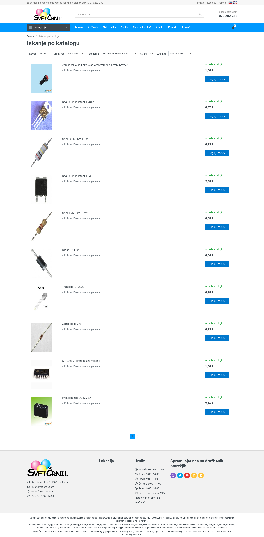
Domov (30, 36)
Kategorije (48, 27)
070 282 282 (96, 3)
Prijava (201, 3)
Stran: (143, 53)
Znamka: (162, 53)
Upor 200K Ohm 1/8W (75, 139)
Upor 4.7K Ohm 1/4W (75, 213)
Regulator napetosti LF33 (77, 176)
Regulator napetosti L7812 (78, 102)
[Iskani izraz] (136, 14)
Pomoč (222, 3)
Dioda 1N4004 (70, 250)
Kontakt (211, 3)
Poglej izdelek (217, 79)
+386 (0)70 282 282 (42, 491)
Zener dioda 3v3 (71, 323)
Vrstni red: (59, 53)
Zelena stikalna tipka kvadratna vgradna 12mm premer (94, 65)
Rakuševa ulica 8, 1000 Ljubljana (49, 482)
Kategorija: (93, 53)
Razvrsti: (32, 53)
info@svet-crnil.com (42, 486)
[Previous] (126, 436)
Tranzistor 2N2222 (73, 287)
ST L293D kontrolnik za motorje (81, 360)
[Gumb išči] (200, 14)
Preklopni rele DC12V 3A (76, 397)
